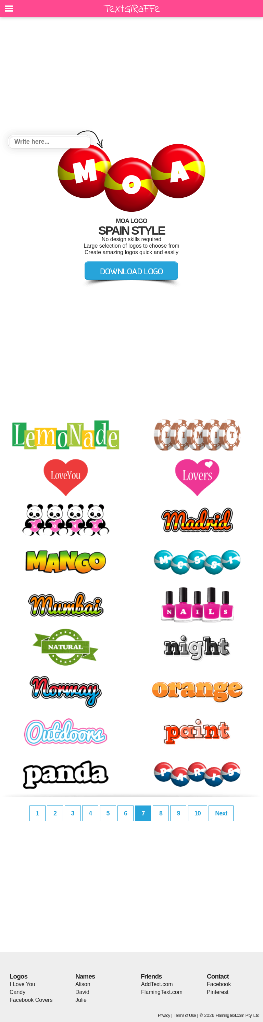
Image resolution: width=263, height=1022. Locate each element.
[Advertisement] (131, 77)
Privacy (164, 1015)
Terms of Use (185, 1015)
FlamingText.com (162, 992)
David (82, 992)
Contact (218, 976)
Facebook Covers (31, 1000)
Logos (18, 976)
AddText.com (157, 984)
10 (198, 813)
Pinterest (217, 992)
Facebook (219, 984)
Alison (82, 984)
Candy (17, 992)
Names (85, 976)
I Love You (22, 984)
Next (221, 813)
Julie (81, 1000)
